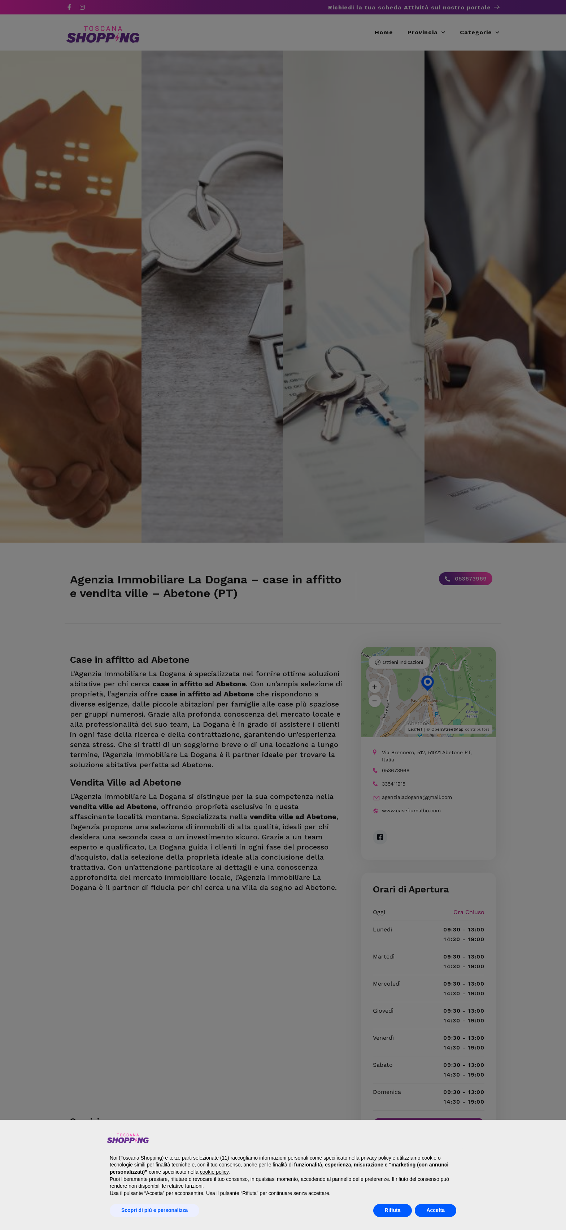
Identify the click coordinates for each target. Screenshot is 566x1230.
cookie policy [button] (214, 1172)
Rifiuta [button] (393, 1210)
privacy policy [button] (376, 1158)
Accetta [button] (435, 1210)
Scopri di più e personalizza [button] (154, 1210)
